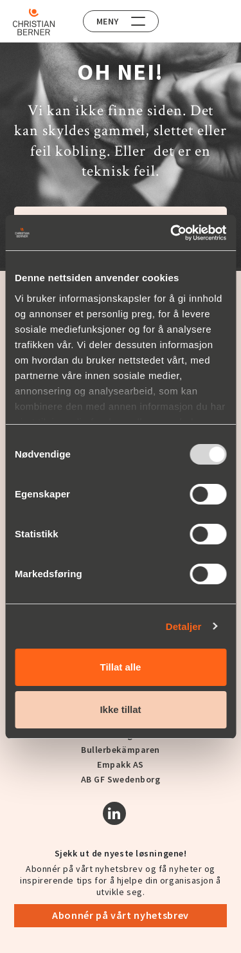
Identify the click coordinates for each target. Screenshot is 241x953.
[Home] (34, 21)
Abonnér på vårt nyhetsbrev (120, 915)
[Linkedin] (114, 813)
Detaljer (184, 626)
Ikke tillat (120, 709)
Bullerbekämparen (120, 749)
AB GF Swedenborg (121, 779)
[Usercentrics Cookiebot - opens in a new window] (171, 233)
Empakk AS (120, 764)
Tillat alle (120, 667)
